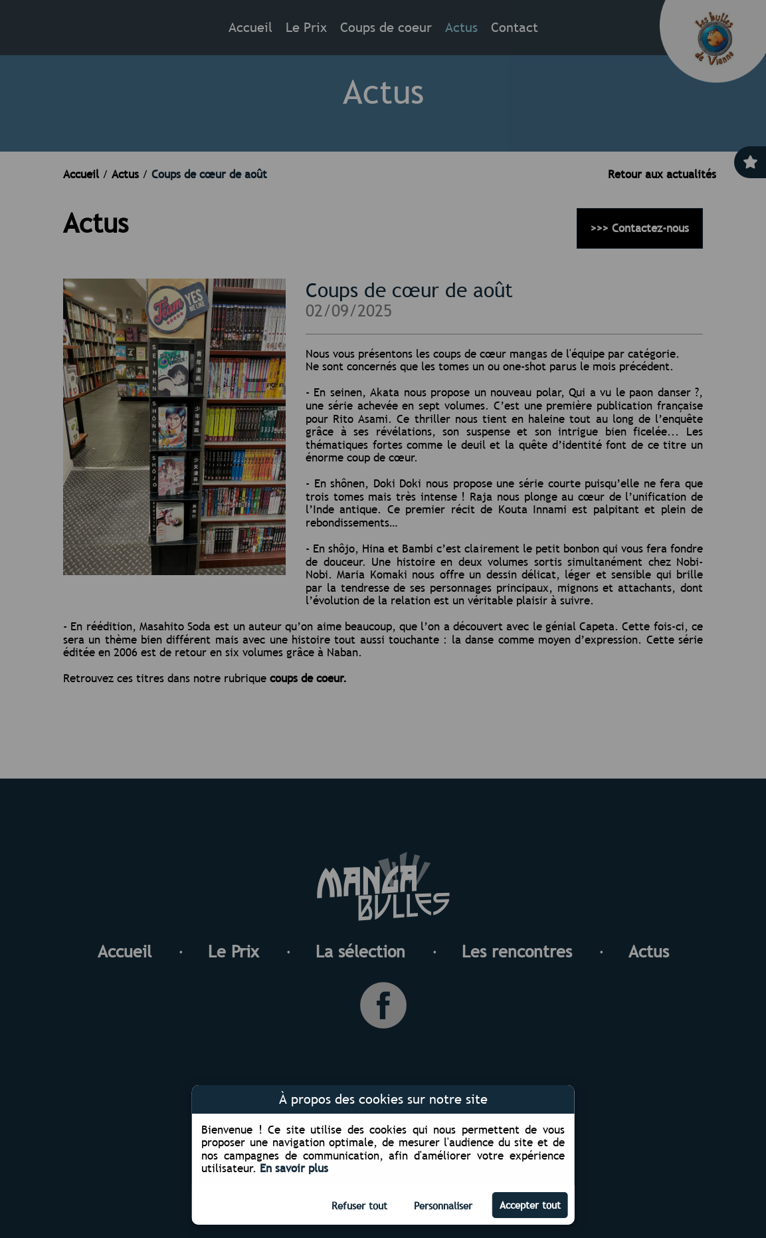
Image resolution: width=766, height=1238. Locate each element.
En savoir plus (294, 1168)
